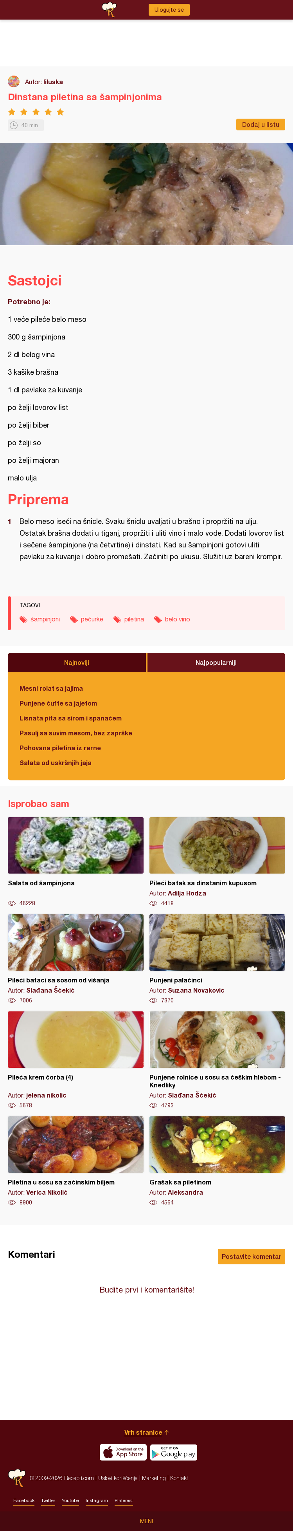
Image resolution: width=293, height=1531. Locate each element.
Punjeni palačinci (217, 959)
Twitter (48, 1500)
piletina (134, 619)
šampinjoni (45, 619)
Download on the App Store (123, 1452)
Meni (146, 1521)
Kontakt (179, 1478)
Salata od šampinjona (76, 862)
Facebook (23, 1500)
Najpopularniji (216, 662)
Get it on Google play (173, 1452)
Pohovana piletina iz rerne (60, 747)
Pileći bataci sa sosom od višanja (76, 959)
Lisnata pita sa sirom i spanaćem (71, 718)
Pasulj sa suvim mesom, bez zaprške (76, 733)
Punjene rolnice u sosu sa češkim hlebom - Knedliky (217, 1060)
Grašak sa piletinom (217, 1161)
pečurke (92, 619)
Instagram (97, 1500)
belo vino (177, 619)
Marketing (154, 1478)
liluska (53, 81)
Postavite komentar (251, 1256)
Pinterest (124, 1500)
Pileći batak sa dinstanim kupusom (217, 862)
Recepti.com (17, 1478)
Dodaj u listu (260, 124)
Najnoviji (76, 662)
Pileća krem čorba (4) (76, 1060)
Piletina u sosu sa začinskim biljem (76, 1161)
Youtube (70, 1500)
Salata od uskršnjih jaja (56, 762)
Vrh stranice (143, 1432)
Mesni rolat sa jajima (51, 688)
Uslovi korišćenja (118, 1478)
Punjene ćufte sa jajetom (58, 703)
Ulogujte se (169, 10)
